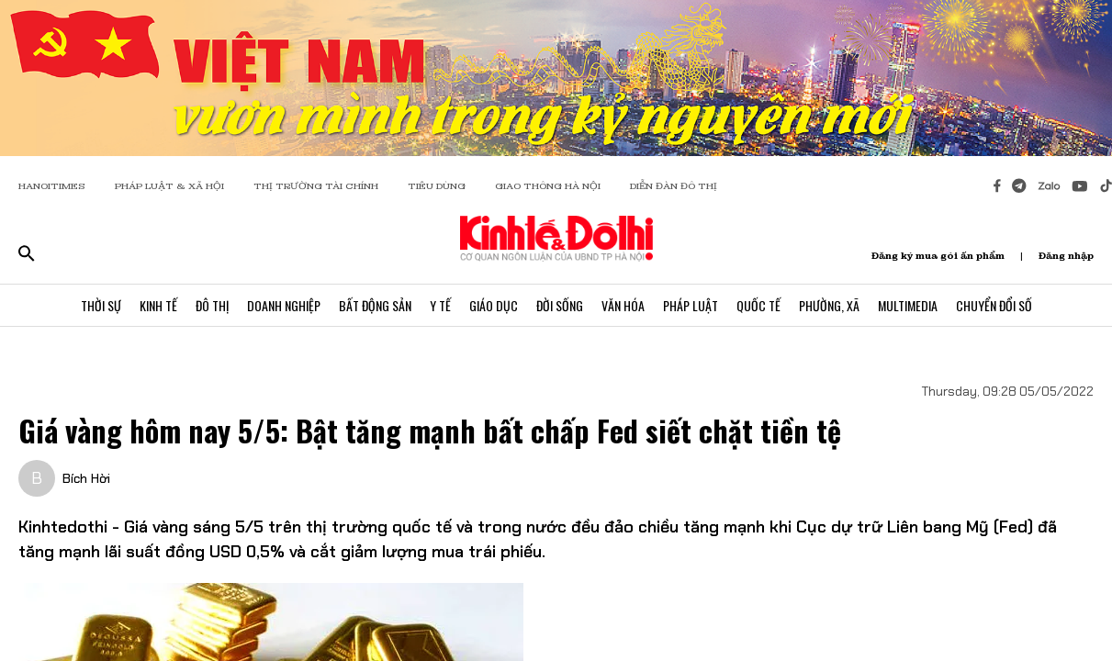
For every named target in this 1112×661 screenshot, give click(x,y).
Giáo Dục (493, 305)
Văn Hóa (623, 305)
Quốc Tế (758, 305)
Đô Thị (212, 305)
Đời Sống (559, 305)
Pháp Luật (690, 305)
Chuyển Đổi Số (994, 305)
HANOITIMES (51, 186)
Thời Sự (101, 305)
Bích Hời (86, 478)
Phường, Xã (829, 305)
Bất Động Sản (375, 305)
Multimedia (908, 305)
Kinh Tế (158, 305)
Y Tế (440, 305)
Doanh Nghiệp (283, 305)
